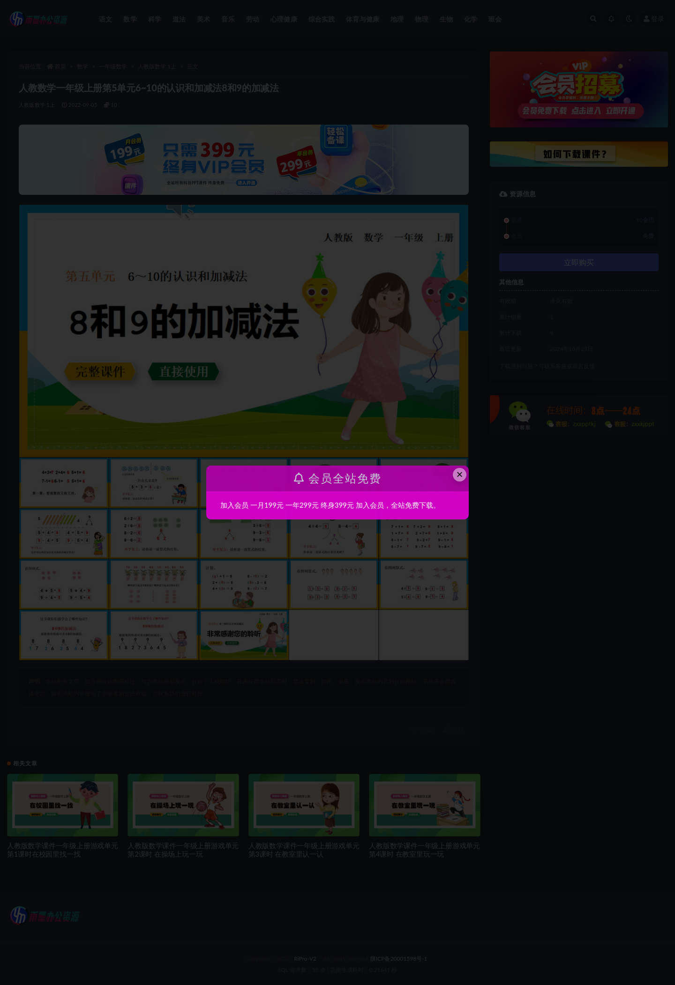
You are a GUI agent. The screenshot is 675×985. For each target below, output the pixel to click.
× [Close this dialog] (460, 474)
